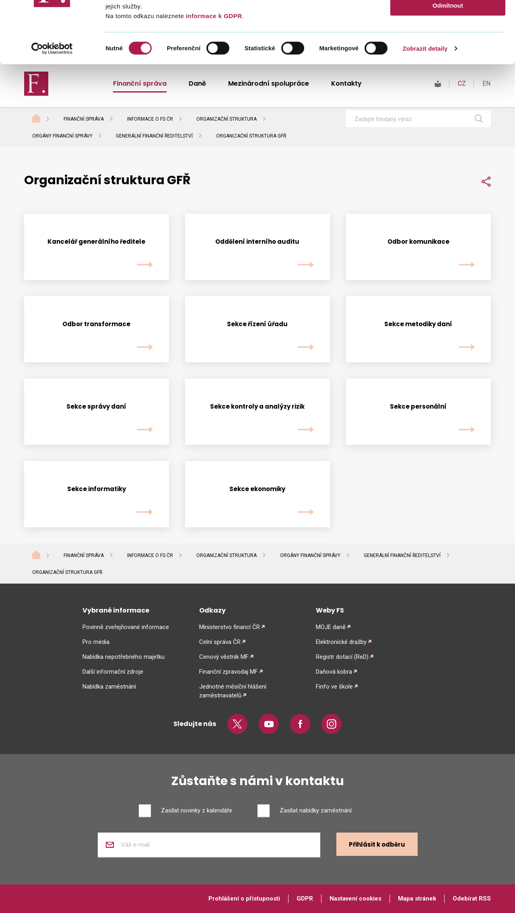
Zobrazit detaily (425, 110)
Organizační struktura (226, 555)
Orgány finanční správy (62, 136)
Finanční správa (84, 555)
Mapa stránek (417, 898)
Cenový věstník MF (224, 656)
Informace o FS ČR (150, 555)
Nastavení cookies (355, 898)
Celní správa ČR (220, 642)
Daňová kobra (334, 671)
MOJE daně (331, 627)
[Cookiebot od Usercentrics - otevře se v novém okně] (52, 110)
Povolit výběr (448, 43)
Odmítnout (448, 67)
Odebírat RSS (472, 898)
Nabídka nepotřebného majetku (123, 656)
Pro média (95, 642)
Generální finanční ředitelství (154, 136)
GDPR (305, 898)
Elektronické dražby (341, 642)
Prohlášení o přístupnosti (244, 898)
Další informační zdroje (112, 671)
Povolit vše (448, 19)
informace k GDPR (213, 77)
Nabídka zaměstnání (109, 686)
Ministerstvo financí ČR (229, 627)
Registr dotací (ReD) (342, 656)
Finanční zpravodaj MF (228, 671)
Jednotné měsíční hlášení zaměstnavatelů (232, 691)
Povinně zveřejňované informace (125, 627)
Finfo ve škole (334, 686)
